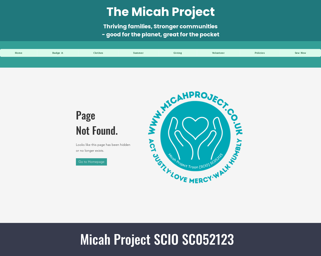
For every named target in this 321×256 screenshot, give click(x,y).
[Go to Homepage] (91, 162)
